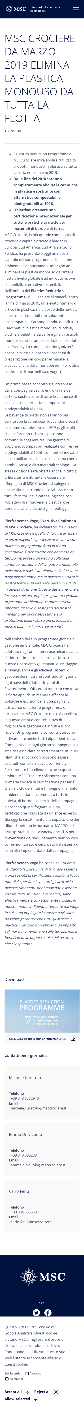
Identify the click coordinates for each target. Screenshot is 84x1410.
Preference (16, 1379)
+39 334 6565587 (25, 1212)
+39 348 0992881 (25, 1155)
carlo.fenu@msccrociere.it (33, 1221)
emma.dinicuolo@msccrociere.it (38, 1165)
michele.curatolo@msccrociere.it (38, 1108)
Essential (15, 1373)
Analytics (35, 1373)
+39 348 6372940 (25, 1098)
